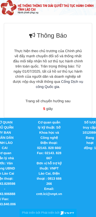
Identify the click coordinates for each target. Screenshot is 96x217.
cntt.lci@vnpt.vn (49, 194)
